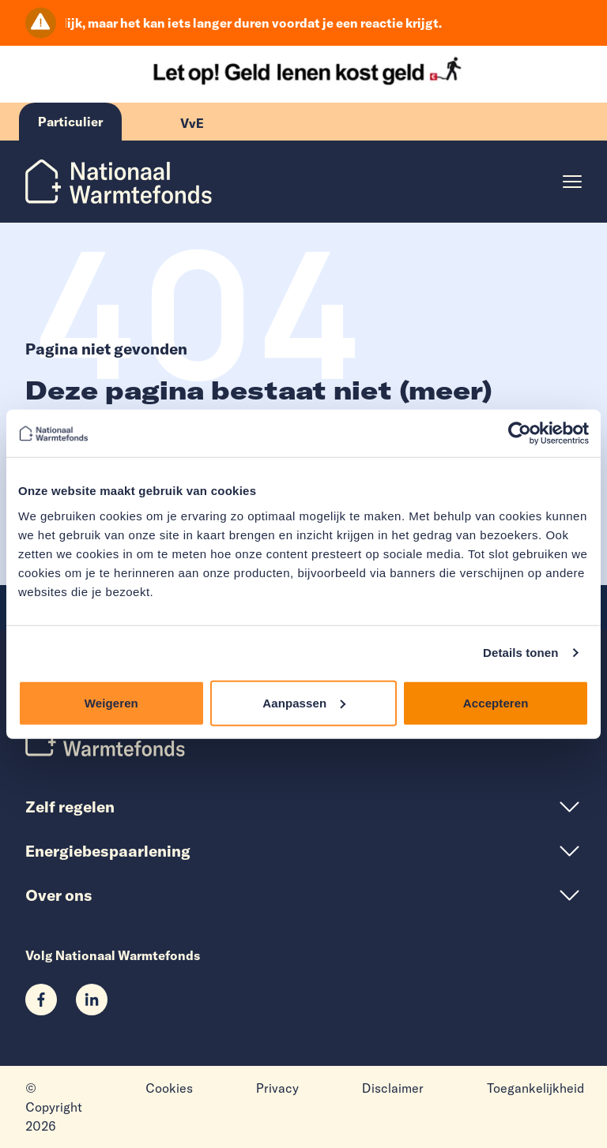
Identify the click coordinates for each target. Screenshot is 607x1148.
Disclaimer (393, 1088)
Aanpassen (303, 702)
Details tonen (520, 652)
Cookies (169, 1088)
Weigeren (111, 702)
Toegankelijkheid (535, 1088)
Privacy (277, 1088)
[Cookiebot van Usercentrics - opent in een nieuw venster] (520, 433)
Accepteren (496, 702)
